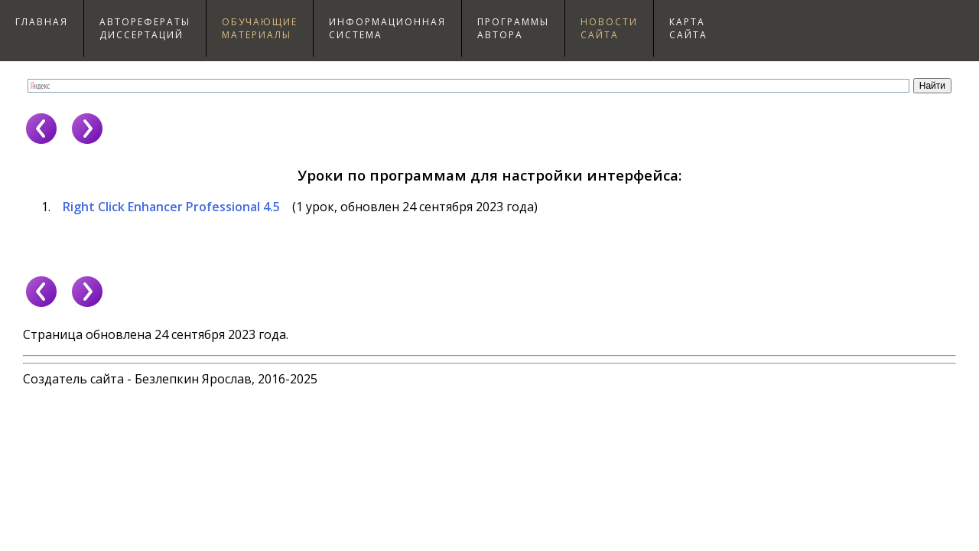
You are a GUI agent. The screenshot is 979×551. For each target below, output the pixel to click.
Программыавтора (513, 28)
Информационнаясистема (387, 28)
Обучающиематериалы (260, 28)
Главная (41, 21)
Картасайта (688, 28)
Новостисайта (609, 28)
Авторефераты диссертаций (144, 28)
